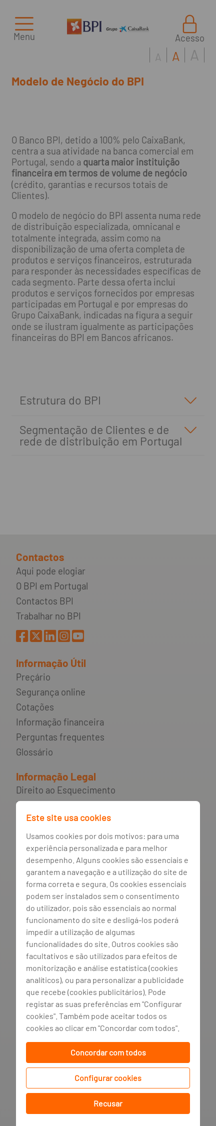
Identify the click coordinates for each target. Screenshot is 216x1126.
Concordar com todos (108, 1052)
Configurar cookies (108, 1077)
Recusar (108, 1103)
